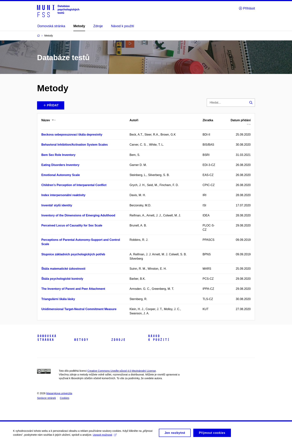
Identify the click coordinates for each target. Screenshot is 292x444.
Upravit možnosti (104, 436)
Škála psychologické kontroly (62, 278)
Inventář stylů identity (56, 205)
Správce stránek (46, 398)
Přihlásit (247, 8)
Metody (81, 340)
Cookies (64, 398)
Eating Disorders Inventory (60, 164)
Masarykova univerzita (59, 393)
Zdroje (118, 340)
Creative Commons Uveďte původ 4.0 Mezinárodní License (121, 370)
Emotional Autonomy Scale (60, 175)
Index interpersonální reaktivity (63, 195)
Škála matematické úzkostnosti (63, 268)
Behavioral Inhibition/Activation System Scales (74, 144)
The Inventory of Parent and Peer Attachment (73, 288)
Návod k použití (159, 338)
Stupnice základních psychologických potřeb (73, 254)
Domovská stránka (46, 338)
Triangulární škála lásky (58, 299)
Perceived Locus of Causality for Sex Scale (71, 225)
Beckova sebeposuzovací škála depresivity (71, 134)
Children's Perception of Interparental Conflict (74, 185)
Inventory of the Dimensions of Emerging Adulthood (78, 215)
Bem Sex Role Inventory (58, 154)
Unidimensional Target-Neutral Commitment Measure (78, 309)
